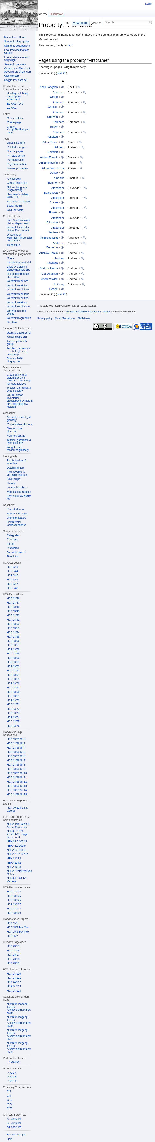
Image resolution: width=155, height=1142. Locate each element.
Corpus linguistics (17, 182)
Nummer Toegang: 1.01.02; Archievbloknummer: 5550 (19, 1021)
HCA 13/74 (13, 717)
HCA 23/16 (13, 950)
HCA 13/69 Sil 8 (16, 764)
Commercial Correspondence (16, 524)
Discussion (56, 14)
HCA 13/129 (14, 912)
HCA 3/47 (12, 583)
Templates (13, 556)
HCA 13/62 (13, 666)
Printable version (16, 155)
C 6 (9, 1095)
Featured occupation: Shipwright (16, 59)
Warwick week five (17, 298)
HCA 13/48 (13, 607)
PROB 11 (12, 1081)
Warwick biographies (19, 318)
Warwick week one (18, 281)
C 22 (9, 1104)
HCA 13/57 (13, 645)
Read (67, 22)
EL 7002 (11, 107)
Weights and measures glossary (18, 449)
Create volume (15, 118)
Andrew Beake (48, 253)
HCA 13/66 (13, 683)
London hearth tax (17, 487)
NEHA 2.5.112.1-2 (17, 854)
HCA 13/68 (13, 691)
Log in (148, 3)
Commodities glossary (19, 424)
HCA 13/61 (13, 662)
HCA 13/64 (13, 674)
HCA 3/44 (12, 571)
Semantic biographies (16, 41)
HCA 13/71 (13, 704)
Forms (10, 543)
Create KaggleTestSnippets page (18, 129)
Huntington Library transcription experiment (17, 96)
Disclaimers (83, 318)
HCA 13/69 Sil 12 (17, 781)
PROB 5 (11, 1076)
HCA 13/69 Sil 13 (17, 786)
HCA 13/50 (13, 615)
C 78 (9, 1108)
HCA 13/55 (13, 636)
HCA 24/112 (14, 982)
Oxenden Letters (16, 517)
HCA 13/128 (14, 908)
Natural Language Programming (17, 189)
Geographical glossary (14, 430)
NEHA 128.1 (14, 867)
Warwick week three (18, 289)
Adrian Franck (49, 157)
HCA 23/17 (13, 954)
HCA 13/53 (13, 628)
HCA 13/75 (13, 721)
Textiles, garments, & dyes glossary (19, 389)
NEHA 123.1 (14, 858)
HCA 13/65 (13, 679)
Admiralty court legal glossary (19, 419)
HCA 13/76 (13, 725)
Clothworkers (11, 75)
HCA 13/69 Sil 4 (16, 747)
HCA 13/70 (13, 700)
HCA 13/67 (13, 687)
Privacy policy (44, 318)
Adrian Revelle (48, 162)
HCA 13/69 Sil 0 (16, 739)
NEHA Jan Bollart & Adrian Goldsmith (18, 826)
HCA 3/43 (12, 566)
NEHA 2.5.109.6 (16, 845)
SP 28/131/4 (14, 1123)
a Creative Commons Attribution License (88, 311)
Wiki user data (15, 210)
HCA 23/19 (13, 963)
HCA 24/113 (14, 986)
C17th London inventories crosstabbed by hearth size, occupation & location (20, 400)
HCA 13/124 (14, 891)
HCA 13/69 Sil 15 (17, 794)
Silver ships (13, 479)
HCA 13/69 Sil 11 (17, 777)
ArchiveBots (14, 178)
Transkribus (13, 244)
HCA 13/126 (14, 900)
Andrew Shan (49, 273)
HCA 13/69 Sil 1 (16, 743)
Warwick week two (17, 285)
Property (41, 14)
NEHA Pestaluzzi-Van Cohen (19, 873)
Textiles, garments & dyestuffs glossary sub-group (18, 351)
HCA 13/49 (13, 611)
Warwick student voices (16, 312)
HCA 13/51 (13, 619)
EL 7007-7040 (15, 103)
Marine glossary (16, 435)
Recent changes (16, 1134)
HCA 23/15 (13, 946)
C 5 (9, 1091)
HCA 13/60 (13, 658)
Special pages (15, 151)
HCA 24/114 (14, 990)
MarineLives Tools (17, 513)
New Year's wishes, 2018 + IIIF (18, 196)
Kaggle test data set (15, 80)
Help (9, 1138)
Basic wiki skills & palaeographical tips (18, 268)
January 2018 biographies (15, 360)
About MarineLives (65, 318)
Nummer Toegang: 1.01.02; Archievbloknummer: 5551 (19, 1035)
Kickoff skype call (17, 336)
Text (70, 45)
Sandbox (12, 322)
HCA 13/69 (13, 696)
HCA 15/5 (12, 923)
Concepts (12, 539)
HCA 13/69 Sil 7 (16, 760)
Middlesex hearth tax (19, 491)
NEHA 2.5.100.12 (17, 841)
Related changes (16, 147)
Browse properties (17, 168)
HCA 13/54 (13, 632)
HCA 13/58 (13, 649)
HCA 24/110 (14, 973)
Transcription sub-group (17, 343)
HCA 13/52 (13, 624)
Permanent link (15, 159)
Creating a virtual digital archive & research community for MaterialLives (18, 379)
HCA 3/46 (12, 579)
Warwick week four (18, 293)
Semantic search (16, 552)
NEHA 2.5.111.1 (16, 850)
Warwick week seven (19, 306)
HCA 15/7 (12, 936)
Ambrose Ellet (49, 237)
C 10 (9, 1100)
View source (80, 22)
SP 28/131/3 (14, 1118)
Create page (14, 122)
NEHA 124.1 (14, 862)
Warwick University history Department (18, 229)
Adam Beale (50, 142)
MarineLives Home (15, 37)
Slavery (11, 483)
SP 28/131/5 (14, 1127)
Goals (10, 258)
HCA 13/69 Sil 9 (16, 769)
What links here (16, 142)
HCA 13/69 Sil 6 (16, 756)
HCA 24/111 (14, 977)
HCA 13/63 (13, 670)
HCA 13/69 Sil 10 (17, 773)
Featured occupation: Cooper (16, 52)
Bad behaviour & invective (16, 462)
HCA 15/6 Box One (18, 927)
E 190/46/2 (13, 1062)
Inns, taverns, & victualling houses (17, 473)
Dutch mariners (15, 467)
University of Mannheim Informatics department (19, 237)
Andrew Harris (49, 268)
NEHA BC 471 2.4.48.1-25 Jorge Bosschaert (17, 834)
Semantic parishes (15, 64)
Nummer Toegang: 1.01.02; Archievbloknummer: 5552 (19, 1048)
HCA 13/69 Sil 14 (17, 790)
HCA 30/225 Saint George (17, 809)
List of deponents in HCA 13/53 (18, 275)
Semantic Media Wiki (19, 201)
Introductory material (19, 262)
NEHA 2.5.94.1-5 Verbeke (16, 880)
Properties (13, 548)
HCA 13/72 (13, 708)
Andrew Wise (49, 279)
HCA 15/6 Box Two (18, 931)
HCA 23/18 (13, 959)
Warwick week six (17, 302)
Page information (17, 164)
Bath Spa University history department (18, 222)
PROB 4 (11, 1072)
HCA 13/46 (13, 598)
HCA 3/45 (12, 575)
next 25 (61, 73)
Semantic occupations (17, 45)
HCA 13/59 (13, 653)
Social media (14, 205)
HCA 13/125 (14, 895)
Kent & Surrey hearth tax (19, 497)
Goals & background (19, 332)
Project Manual (15, 509)
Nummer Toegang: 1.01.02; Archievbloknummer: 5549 (19, 1008)
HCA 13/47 (13, 602)
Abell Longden (49, 87)
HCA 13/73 (13, 713)
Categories (13, 535)
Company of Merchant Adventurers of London (17, 70)
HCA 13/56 (13, 641)
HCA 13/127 (14, 904)
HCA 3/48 (12, 588)
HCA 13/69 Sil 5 (16, 752)
